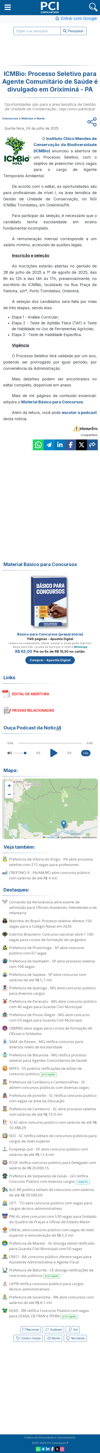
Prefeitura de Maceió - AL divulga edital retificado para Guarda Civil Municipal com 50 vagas (52, 1246)
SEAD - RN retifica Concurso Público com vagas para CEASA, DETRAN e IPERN (49, 1313)
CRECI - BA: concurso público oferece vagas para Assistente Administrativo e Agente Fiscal (50, 1259)
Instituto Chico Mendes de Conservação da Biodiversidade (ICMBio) (65, 144)
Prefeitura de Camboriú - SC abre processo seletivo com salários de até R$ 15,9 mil (52, 1111)
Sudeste (53, 1329)
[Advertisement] (50, 50)
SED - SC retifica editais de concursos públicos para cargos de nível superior (53, 1138)
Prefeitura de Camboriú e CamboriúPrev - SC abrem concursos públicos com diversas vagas (49, 1085)
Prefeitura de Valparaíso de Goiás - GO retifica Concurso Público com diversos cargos (49, 1178)
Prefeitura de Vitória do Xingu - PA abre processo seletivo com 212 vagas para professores (51, 862)
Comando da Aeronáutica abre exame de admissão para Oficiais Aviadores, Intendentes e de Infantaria (53, 907)
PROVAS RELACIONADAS (33, 710)
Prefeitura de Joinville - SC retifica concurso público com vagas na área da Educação (53, 1098)
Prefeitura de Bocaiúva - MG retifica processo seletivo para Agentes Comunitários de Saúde (48, 1057)
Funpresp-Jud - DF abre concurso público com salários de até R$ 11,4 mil (48, 1152)
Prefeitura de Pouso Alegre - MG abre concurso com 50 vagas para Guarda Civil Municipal (49, 1017)
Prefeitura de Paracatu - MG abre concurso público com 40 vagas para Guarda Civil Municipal (53, 1004)
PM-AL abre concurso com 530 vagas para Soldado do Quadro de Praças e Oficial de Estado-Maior (53, 1219)
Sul (73, 1329)
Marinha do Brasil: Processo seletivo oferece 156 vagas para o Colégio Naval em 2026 (50, 923)
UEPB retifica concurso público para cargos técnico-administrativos (46, 1286)
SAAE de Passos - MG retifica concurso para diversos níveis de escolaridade (46, 1044)
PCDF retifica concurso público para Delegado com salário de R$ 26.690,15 (52, 1165)
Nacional (31, 1329)
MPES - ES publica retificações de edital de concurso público (45, 1071)
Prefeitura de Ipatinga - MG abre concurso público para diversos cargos (52, 990)
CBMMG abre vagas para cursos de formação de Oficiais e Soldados (50, 1031)
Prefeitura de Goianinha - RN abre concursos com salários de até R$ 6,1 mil (51, 1300)
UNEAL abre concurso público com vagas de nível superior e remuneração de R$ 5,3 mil (51, 1232)
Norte (53, 1338)
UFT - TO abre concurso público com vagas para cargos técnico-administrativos (50, 1205)
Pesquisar (73, 31)
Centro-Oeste (28, 1338)
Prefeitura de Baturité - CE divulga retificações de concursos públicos (51, 1273)
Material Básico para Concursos (52, 402)
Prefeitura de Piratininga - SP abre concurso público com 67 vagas (46, 950)
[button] (7, 7)
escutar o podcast (79, 412)
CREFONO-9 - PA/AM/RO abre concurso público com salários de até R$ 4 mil (49, 875)
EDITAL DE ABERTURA (30, 694)
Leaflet (49, 837)
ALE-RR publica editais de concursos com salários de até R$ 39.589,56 (51, 1192)
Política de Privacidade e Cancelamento (50, 1437)
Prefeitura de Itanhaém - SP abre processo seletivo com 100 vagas (52, 964)
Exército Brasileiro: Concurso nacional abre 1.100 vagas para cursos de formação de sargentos (51, 937)
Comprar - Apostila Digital (50, 660)
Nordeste (75, 1338)
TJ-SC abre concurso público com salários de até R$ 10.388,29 (53, 1125)
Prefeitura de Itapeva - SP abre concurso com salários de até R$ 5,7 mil (47, 977)
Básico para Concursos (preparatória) (50, 634)
